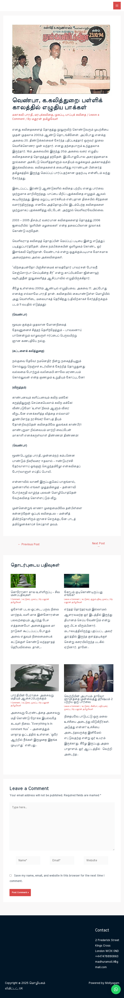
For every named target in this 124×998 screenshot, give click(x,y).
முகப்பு (59, 114)
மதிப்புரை (102, 706)
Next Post (98, 545)
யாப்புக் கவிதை (75, 114)
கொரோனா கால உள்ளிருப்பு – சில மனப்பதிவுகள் (35, 594)
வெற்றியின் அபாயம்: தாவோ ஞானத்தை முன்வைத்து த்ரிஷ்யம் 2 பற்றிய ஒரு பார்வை (88, 699)
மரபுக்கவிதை (43, 114)
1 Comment (15, 599)
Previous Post (29, 544)
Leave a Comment (72, 599)
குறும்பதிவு (96, 599)
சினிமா (94, 706)
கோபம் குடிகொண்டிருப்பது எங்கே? (83, 594)
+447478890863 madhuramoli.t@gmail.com (106, 962)
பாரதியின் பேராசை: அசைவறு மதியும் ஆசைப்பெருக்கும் (32, 697)
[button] (116, 989)
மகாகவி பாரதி (22, 114)
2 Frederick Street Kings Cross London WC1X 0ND (107, 946)
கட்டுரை (26, 599)
